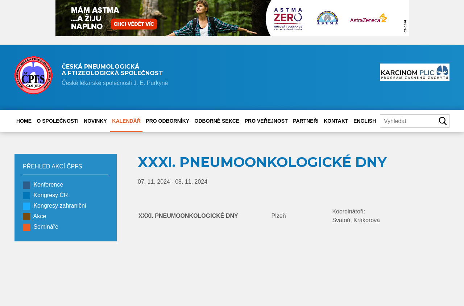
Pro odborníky (167, 121)
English (364, 121)
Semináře (40, 227)
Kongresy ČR (45, 195)
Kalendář (126, 121)
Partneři (306, 121)
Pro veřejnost (266, 121)
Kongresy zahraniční (54, 206)
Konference (43, 185)
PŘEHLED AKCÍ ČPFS (52, 166)
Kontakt (336, 121)
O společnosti (57, 121)
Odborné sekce (217, 121)
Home (24, 121)
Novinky (95, 121)
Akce (34, 216)
